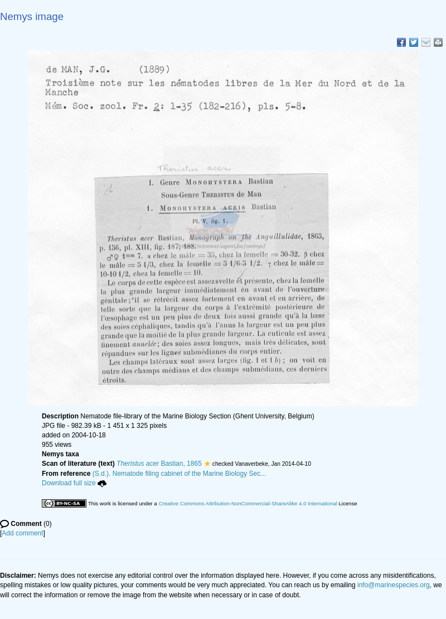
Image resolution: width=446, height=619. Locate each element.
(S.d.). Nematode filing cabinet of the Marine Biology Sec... (179, 473)
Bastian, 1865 (159, 463)
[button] (207, 463)
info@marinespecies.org (393, 585)
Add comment (22, 533)
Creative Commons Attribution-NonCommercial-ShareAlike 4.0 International (247, 503)
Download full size (74, 483)
